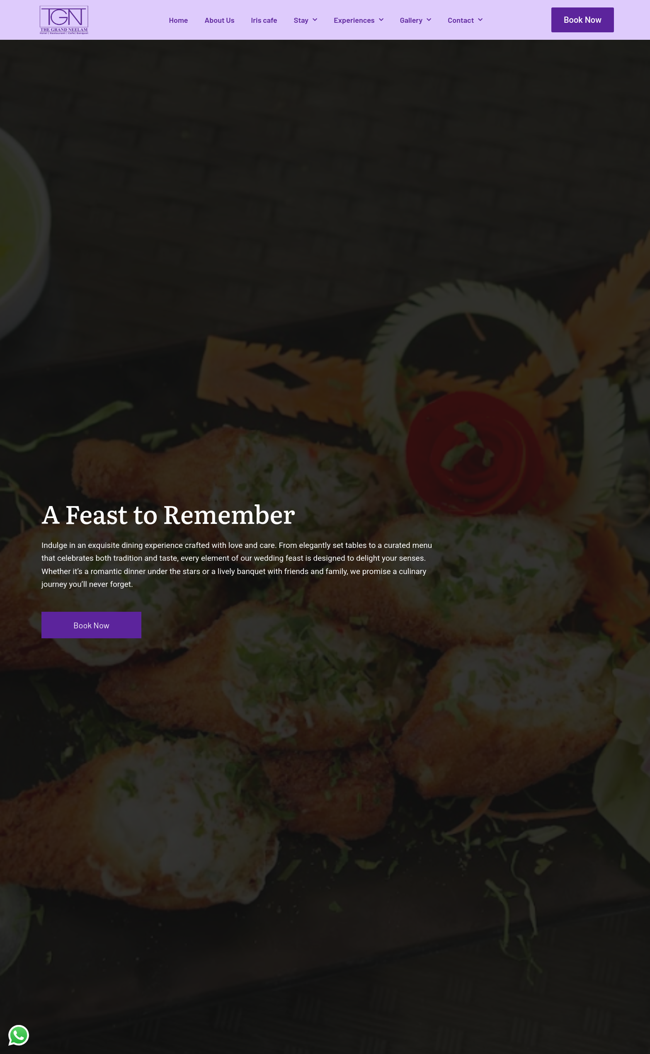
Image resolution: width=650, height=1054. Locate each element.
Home (178, 19)
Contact (465, 20)
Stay (305, 20)
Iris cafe (264, 19)
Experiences (358, 20)
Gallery (416, 20)
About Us (220, 19)
